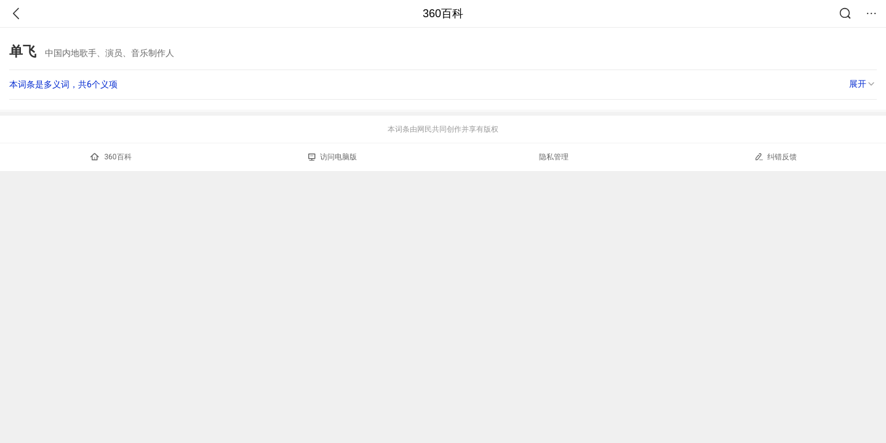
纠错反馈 (775, 156)
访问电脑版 (332, 157)
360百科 (443, 13)
